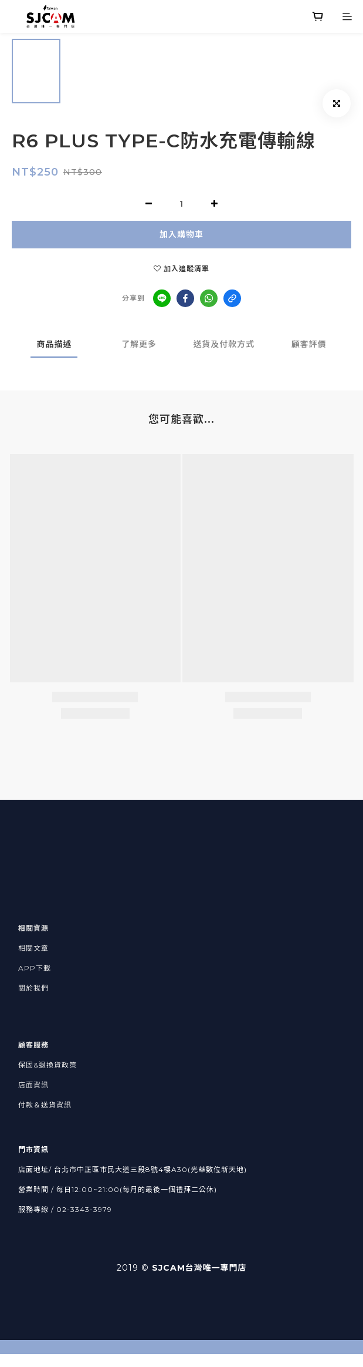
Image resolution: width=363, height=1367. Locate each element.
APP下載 (34, 968)
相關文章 (33, 948)
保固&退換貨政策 (47, 1064)
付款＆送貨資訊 (45, 1104)
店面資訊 (33, 1084)
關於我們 (33, 988)
